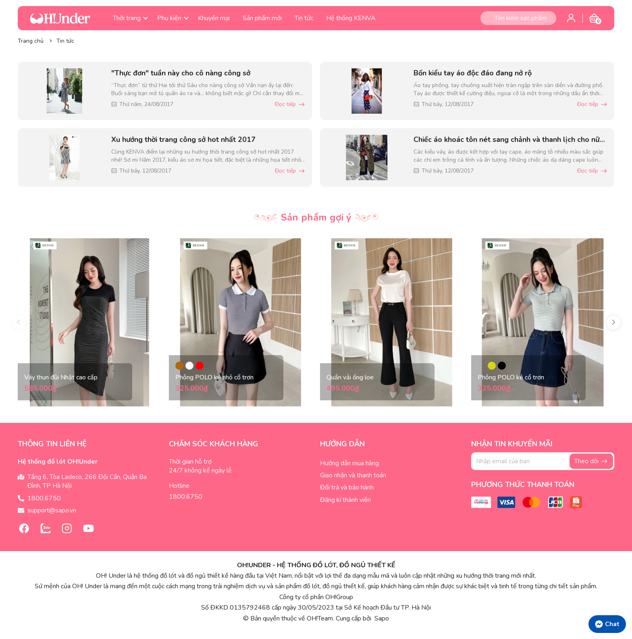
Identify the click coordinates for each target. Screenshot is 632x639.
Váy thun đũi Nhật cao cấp (61, 377)
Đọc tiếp (290, 104)
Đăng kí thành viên (345, 499)
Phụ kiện (172, 18)
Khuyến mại (214, 18)
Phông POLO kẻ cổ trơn (511, 377)
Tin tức (304, 18)
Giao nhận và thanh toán (353, 475)
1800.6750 (44, 498)
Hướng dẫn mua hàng (349, 463)
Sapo (381, 618)
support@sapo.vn (51, 510)
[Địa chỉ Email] (542, 461)
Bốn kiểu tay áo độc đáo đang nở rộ (473, 73)
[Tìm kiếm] (487, 18)
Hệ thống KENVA (351, 18)
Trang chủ (31, 41)
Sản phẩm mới (262, 18)
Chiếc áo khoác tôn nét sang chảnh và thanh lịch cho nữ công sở (506, 140)
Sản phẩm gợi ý (316, 217)
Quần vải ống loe (350, 377)
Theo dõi (591, 461)
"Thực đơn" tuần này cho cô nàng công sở (180, 73)
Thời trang (130, 18)
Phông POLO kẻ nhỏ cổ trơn (214, 377)
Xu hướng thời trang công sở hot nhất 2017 (183, 139)
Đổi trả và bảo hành (347, 487)
